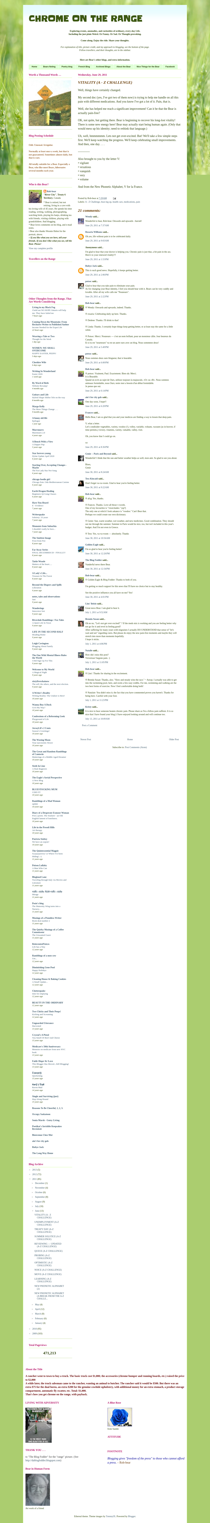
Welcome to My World (43, 669)
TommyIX (110, 1516)
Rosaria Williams (93, 232)
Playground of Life (40, 719)
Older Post (174, 739)
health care (118, 202)
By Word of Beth (40, 383)
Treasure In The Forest (42, 576)
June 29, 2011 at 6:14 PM (97, 391)
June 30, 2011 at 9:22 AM (97, 487)
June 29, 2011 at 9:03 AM (97, 240)
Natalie (88, 650)
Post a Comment (89, 725)
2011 (34, 1179)
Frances (89, 412)
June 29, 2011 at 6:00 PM (97, 362)
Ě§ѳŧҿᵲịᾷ (37, 1073)
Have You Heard (40, 503)
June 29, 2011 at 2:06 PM (97, 275)
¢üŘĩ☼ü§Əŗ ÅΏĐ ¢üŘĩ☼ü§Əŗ (47, 891)
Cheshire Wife (39, 362)
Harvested (36, 1026)
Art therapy (37, 830)
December (40, 1183)
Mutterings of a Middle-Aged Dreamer (49, 757)
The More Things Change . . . (45, 409)
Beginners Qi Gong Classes (44, 494)
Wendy (88, 216)
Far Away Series (40, 550)
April (37, 1309)
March (38, 1314)
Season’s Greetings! (41, 731)
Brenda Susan (92, 619)
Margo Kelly (38, 406)
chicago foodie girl (41, 479)
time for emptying (40, 993)
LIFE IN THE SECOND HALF (47, 632)
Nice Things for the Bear (148, 67)
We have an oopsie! (40, 842)
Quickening (37, 1076)
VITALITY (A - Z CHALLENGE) (43, 1216)
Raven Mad (37, 1087)
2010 (35, 1329)
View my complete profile (41, 248)
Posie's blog (38, 903)
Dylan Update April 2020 (43, 456)
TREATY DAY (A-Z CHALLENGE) (44, 1230)
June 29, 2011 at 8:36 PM (97, 447)
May (37, 1304)
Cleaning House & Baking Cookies (49, 979)
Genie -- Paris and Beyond (98, 454)
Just (34, 599)
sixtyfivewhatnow (40, 681)
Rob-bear (90, 303)
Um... (34, 958)
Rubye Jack (91, 266)
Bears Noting (49, 67)
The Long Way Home (42, 1153)
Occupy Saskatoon (41, 1114)
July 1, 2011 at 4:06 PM (96, 644)
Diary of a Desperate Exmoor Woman (50, 813)
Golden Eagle (92, 544)
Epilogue (36, 421)
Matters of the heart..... (42, 564)
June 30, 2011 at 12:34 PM (97, 569)
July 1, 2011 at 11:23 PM (96, 700)
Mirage (35, 894)
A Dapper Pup (38, 444)
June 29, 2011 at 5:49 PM (97, 347)
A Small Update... (40, 982)
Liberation (36, 587)
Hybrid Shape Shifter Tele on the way (48, 397)
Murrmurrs (38, 430)
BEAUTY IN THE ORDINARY (47, 1002)
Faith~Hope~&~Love (42, 1061)
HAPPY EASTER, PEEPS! (44, 353)
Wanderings (38, 608)
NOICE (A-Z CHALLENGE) (48, 1270)
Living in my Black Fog (43, 307)
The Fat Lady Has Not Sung (44, 470)
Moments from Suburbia (44, 526)
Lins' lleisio (90, 603)
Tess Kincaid (91, 478)
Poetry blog (67, 67)
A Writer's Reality (41, 693)
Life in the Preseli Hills (43, 827)
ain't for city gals (93, 397)
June (37, 1211)
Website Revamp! (40, 386)
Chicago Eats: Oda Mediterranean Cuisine (50, 482)
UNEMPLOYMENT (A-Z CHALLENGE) (46, 1223)
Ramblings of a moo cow (44, 955)
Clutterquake (38, 991)
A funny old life (39, 418)
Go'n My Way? (38, 707)
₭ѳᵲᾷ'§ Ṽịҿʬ (38, 1084)
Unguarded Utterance (42, 1023)
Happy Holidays (39, 970)
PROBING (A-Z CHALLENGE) (43, 1256)
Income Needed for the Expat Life (47, 327)
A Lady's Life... (39, 573)
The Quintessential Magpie (45, 851)
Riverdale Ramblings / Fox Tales (48, 620)
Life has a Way (38, 947)
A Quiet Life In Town (41, 623)
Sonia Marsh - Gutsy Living (45, 1120)
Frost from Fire (38, 541)
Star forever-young (41, 453)
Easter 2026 (37, 374)
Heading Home (38, 634)
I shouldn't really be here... (43, 529)
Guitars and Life (40, 394)
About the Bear (123, 67)
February (39, 1318)
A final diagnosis (39, 769)
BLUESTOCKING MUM (44, 789)
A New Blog (37, 780)
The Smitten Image (41, 538)
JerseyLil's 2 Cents (41, 728)
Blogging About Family (42, 646)
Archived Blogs (103, 67)
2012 (35, 1174)
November (40, 1188)
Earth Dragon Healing (43, 491)
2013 (35, 1170)
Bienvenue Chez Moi (42, 1135)
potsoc (88, 281)
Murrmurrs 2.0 (38, 432)
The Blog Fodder (93, 560)
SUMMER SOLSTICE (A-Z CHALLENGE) (47, 1237)
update (35, 804)
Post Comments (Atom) (136, 747)
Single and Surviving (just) (45, 1096)
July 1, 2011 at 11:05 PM (96, 662)
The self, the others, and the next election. (50, 684)
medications (129, 202)
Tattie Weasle (38, 561)
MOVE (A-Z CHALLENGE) (48, 1274)
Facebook (170, 67)
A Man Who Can (39, 868)
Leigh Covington (40, 643)
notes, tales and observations (46, 596)
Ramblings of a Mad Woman (46, 801)
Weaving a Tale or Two (43, 336)
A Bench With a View (42, 441)
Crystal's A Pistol (40, 1035)
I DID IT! (36, 792)
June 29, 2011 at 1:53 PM (97, 259)
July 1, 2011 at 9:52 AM (96, 612)
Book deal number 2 (41, 921)
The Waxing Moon (41, 740)
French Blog (84, 67)
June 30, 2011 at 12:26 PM (97, 553)
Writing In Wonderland (43, 371)
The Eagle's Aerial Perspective (47, 777)
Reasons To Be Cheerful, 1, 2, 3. (47, 1108)
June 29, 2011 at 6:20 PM (97, 406)
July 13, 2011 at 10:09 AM (97, 719)
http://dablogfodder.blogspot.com (42, 1460)
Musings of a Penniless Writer (47, 918)
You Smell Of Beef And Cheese (46, 1038)
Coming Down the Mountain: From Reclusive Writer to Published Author (50, 323)
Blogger (131, 1516)
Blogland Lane (39, 877)
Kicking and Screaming (42, 1014)
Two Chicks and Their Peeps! (46, 1011)
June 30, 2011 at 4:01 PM (97, 597)
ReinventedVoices (40, 944)
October (39, 1192)
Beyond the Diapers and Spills (47, 585)
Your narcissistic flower (42, 743)
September (40, 1197)
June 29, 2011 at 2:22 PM (97, 296)
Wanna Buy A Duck (42, 705)
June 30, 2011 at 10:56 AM (97, 538)
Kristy (88, 707)
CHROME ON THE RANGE (85, 18)
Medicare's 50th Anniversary (46, 1046)
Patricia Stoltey (39, 839)
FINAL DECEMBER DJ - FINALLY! (49, 552)
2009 (35, 1333)
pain (138, 202)
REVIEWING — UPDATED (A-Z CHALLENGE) (47, 1245)
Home (34, 67)
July (37, 1206)
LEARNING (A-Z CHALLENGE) (43, 1280)
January (39, 1323)
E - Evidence (37, 505)
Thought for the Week (41, 339)
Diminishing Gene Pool (43, 967)
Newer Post (85, 739)
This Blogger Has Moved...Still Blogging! (50, 1064)
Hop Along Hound (40, 1099)
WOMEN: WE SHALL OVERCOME (43, 349)
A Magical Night (39, 672)
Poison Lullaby (39, 865)
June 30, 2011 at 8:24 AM (97, 472)
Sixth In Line (38, 766)
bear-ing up (106, 202)
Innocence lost (38, 611)
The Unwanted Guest (41, 935)
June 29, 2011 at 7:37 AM (97, 225)
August (38, 1201)
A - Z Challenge (92, 202)
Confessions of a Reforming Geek (48, 716)
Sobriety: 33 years (40, 517)
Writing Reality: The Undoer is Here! (48, 696)
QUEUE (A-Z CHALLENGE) (48, 1251)
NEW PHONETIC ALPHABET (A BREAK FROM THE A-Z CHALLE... (49, 1296)
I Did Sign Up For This (42, 660)
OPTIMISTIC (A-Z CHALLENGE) (43, 1264)
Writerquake (38, 514)
